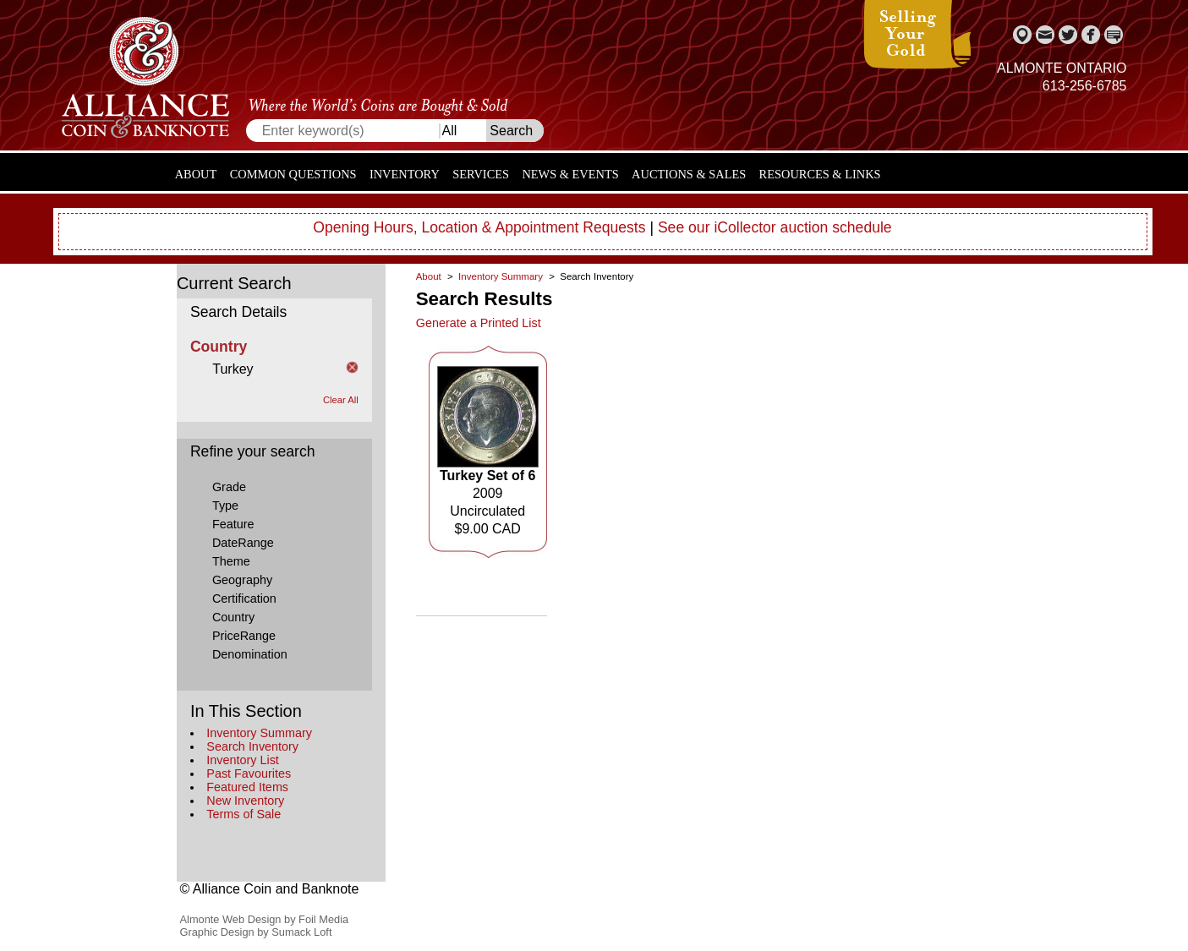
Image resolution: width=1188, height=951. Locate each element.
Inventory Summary (259, 733)
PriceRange (244, 635)
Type (225, 505)
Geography (242, 580)
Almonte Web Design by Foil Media (264, 919)
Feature (233, 524)
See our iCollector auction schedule (775, 227)
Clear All (341, 400)
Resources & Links (820, 174)
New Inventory (245, 800)
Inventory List (242, 760)
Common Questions (293, 174)
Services (480, 174)
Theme (231, 561)
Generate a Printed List (478, 323)
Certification (244, 598)
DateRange (243, 542)
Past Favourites (248, 773)
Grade (229, 487)
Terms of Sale (243, 814)
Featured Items (247, 787)
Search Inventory (252, 746)
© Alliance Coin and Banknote (269, 889)
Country (233, 617)
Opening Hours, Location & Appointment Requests (479, 227)
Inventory (405, 174)
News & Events (570, 174)
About (196, 174)
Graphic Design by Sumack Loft (256, 932)
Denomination (249, 654)
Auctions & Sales (689, 174)
